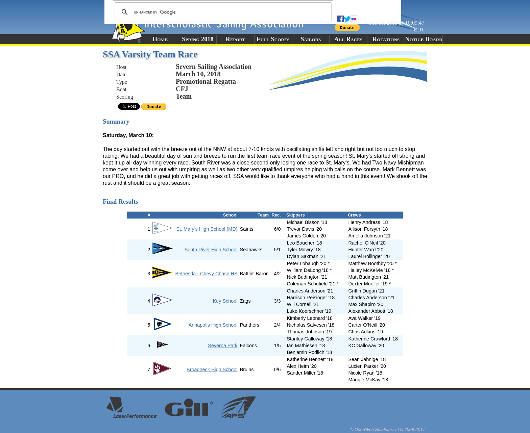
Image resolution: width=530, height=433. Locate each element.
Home (160, 39)
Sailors (310, 39)
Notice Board (423, 39)
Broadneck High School (212, 369)
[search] (222, 12)
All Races (348, 39)
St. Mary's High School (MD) (206, 229)
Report (235, 39)
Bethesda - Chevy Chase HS (206, 273)
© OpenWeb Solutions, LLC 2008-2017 (387, 429)
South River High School (211, 249)
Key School (225, 301)
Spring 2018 (198, 39)
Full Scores (273, 39)
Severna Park (222, 345)
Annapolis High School (213, 325)
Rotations (386, 39)
